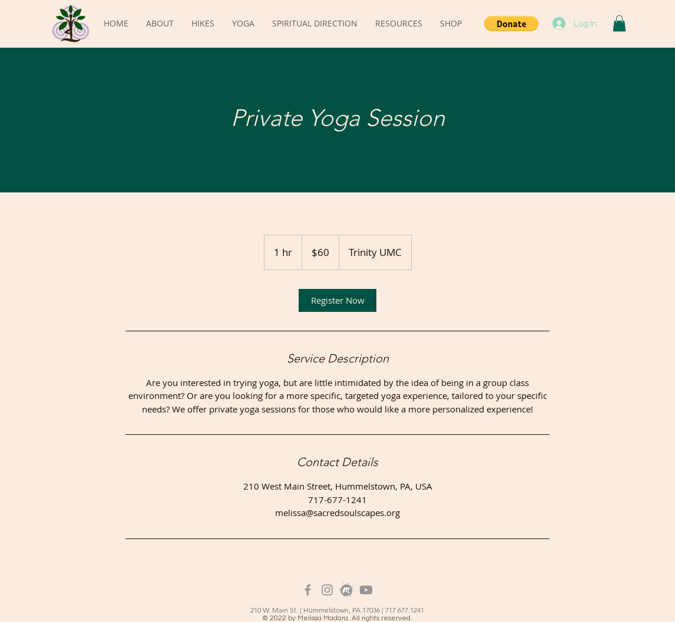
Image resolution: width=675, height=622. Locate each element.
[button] (511, 23)
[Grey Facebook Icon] (307, 590)
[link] (337, 300)
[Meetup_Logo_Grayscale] (346, 590)
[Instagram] (327, 590)
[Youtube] (366, 590)
